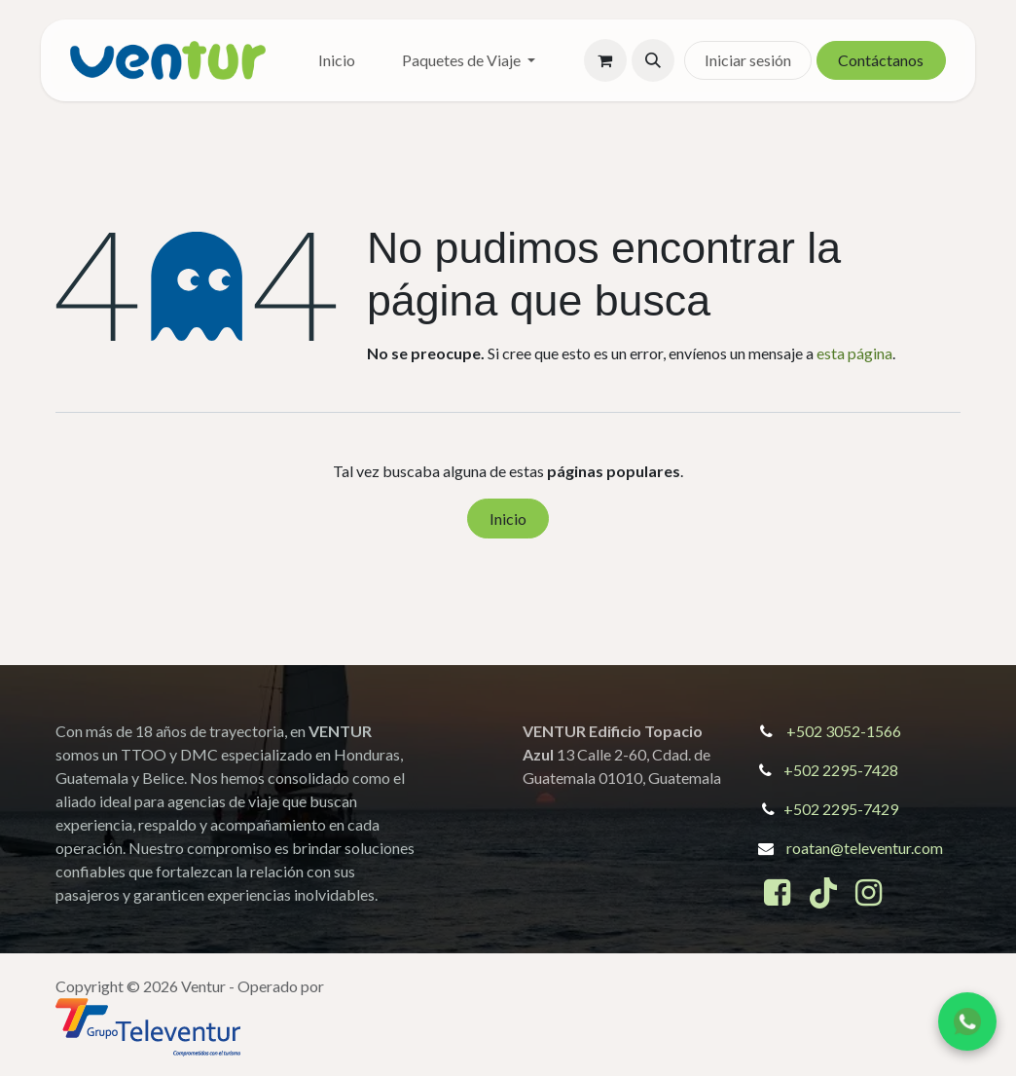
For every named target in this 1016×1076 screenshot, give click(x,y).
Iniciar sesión (748, 60)
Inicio (508, 518)
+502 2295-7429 (840, 808)
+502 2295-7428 (840, 770)
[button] (653, 60)
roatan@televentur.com (864, 847)
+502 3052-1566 (843, 731)
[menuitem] (337, 60)
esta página (854, 353)
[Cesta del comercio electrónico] (605, 60)
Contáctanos (881, 60)
